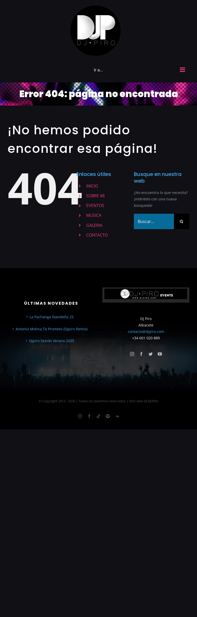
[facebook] (141, 354)
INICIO (92, 186)
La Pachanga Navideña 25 (51, 316)
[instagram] (132, 354)
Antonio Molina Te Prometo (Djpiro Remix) (51, 328)
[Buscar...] (154, 221)
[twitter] (151, 354)
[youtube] (160, 354)
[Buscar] (181, 221)
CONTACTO (97, 235)
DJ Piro (153, 401)
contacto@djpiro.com (146, 331)
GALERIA (94, 225)
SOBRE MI (95, 196)
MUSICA (93, 215)
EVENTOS (95, 205)
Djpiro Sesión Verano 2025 (51, 340)
